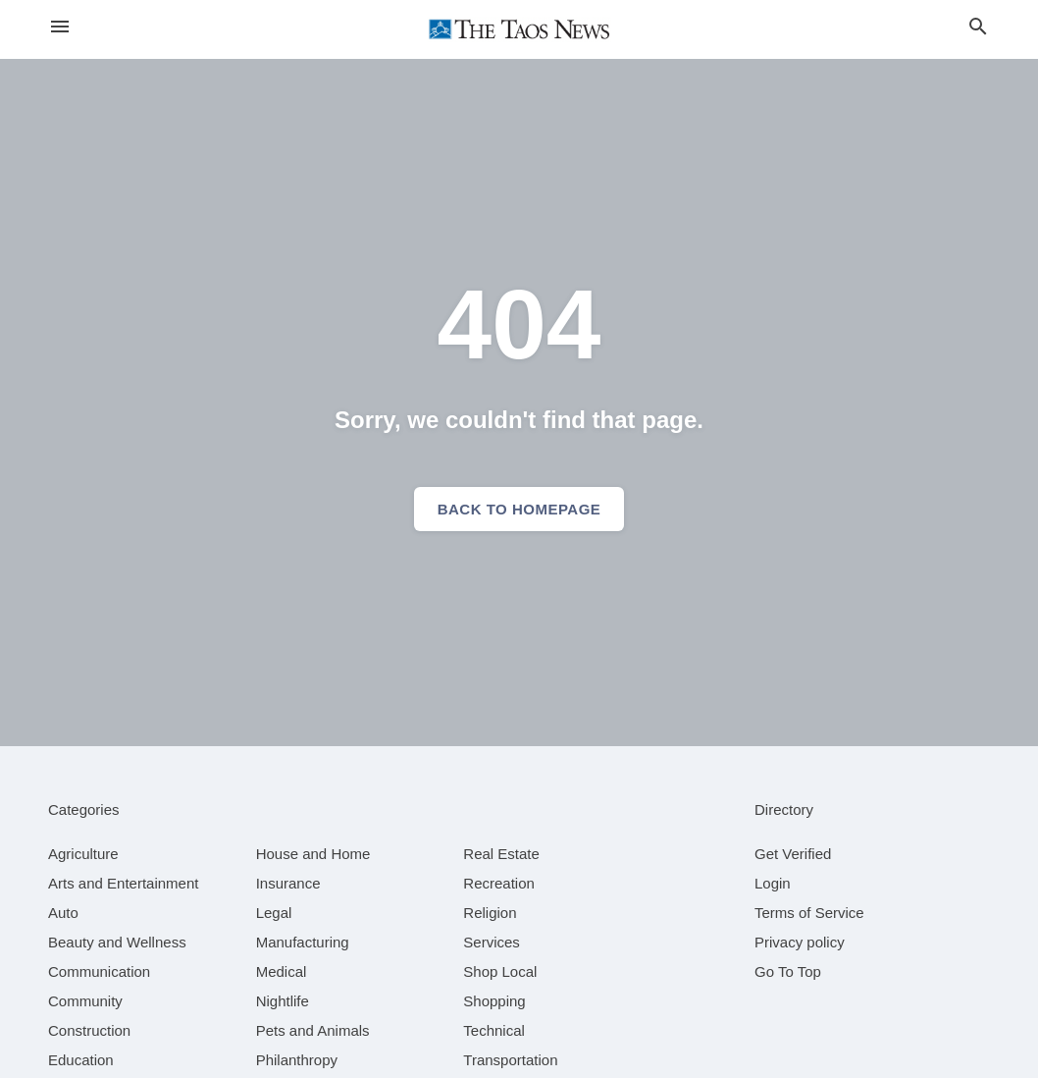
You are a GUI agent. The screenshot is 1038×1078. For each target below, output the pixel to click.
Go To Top (787, 971)
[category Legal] (274, 912)
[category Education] (81, 1059)
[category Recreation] (499, 883)
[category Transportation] (510, 1059)
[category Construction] (89, 1030)
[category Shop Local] (500, 971)
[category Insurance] (288, 883)
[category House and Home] (313, 853)
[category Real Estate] (501, 853)
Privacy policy (799, 942)
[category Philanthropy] (296, 1059)
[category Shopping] (494, 1001)
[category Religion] (489, 912)
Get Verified (792, 853)
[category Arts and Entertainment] (123, 883)
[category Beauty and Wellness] (117, 942)
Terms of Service (809, 912)
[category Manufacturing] (302, 942)
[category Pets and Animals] (313, 1030)
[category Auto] (63, 912)
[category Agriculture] (83, 853)
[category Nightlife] (282, 1001)
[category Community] (85, 1001)
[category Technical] (494, 1030)
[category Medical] (281, 971)
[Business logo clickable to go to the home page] (519, 29)
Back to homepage (519, 509)
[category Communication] (99, 971)
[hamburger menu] (60, 27)
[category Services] (491, 942)
